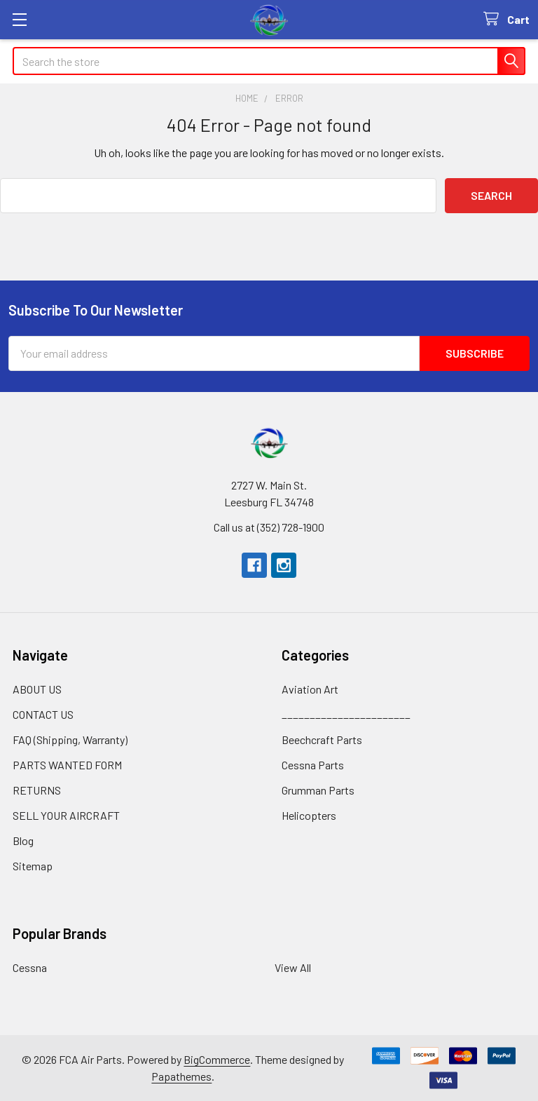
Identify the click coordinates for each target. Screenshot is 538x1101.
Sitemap (33, 865)
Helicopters (309, 815)
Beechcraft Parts (322, 739)
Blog (23, 840)
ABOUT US (37, 689)
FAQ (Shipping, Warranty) (70, 739)
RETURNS (37, 790)
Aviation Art (310, 689)
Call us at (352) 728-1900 (269, 527)
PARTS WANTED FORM (67, 764)
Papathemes (181, 1076)
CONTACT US (43, 714)
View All (293, 967)
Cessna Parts (313, 764)
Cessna (30, 967)
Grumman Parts (318, 790)
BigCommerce (217, 1059)
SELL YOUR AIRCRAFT (66, 815)
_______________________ (346, 714)
